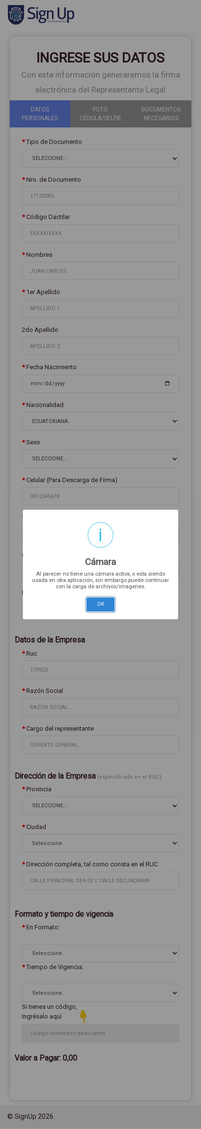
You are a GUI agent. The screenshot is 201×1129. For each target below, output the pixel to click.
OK (100, 604)
